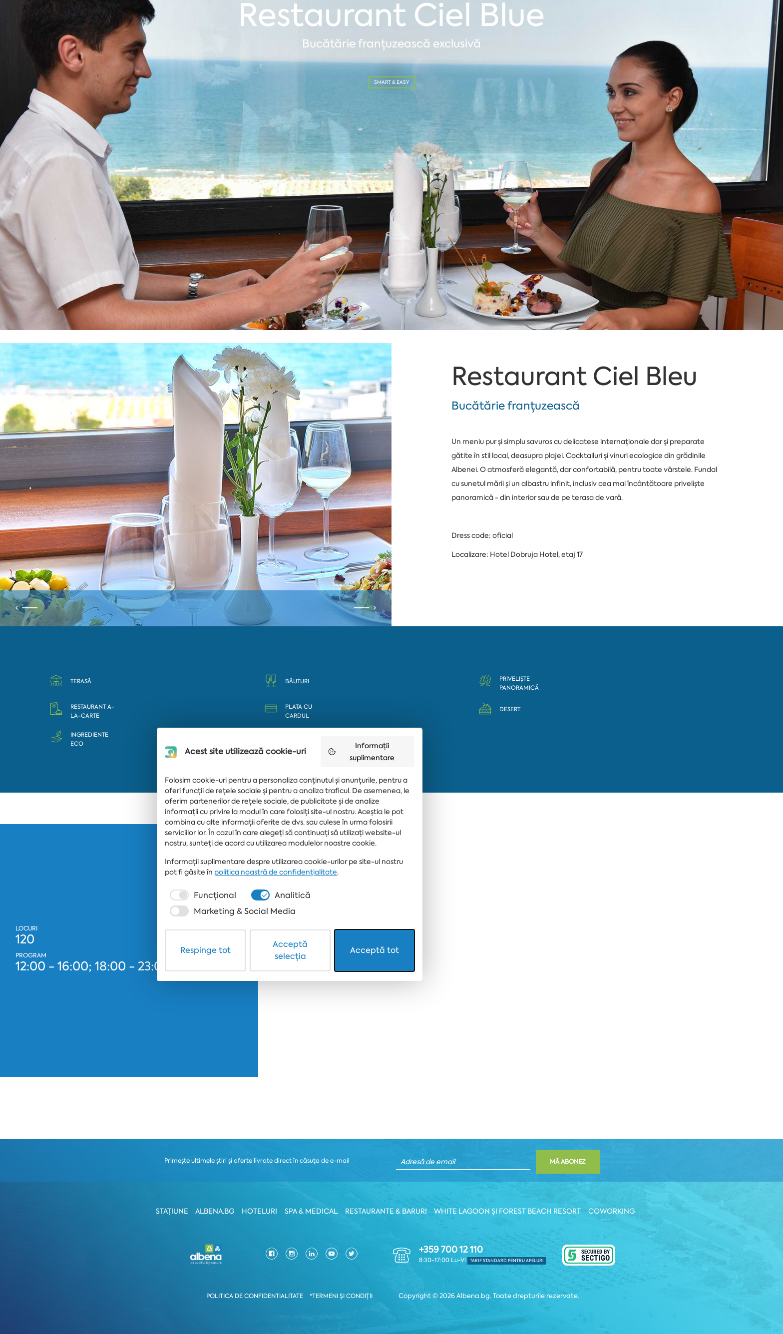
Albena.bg (211, 1211)
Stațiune (165, 1211)
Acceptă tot (506, 1301)
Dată (49, 111)
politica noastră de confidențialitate (283, 1244)
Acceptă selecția (392, 1301)
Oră (247, 111)
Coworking (621, 1211)
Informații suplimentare (509, 1140)
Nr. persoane (442, 111)
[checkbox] (259, 1268)
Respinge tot (277, 1301)
